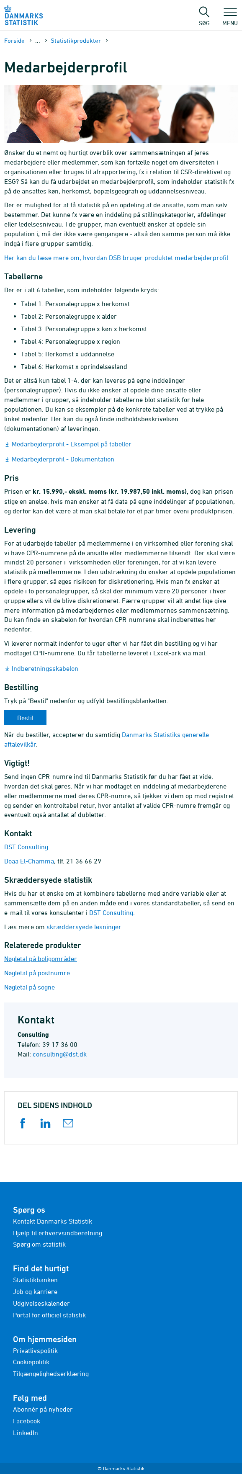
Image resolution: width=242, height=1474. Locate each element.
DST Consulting (26, 846)
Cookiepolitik (31, 1362)
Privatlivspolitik (35, 1350)
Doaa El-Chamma (29, 861)
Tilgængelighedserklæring (51, 1373)
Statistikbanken (35, 1279)
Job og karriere (35, 1291)
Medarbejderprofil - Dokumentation (63, 459)
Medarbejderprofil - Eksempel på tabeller (71, 444)
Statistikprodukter (76, 40)
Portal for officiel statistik (49, 1315)
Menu (230, 19)
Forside (14, 40)
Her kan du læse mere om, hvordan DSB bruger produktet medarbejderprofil (116, 257)
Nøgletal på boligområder (40, 958)
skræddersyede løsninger (83, 926)
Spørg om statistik (39, 1244)
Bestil (25, 718)
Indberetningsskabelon (45, 668)
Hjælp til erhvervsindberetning (57, 1233)
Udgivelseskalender (41, 1303)
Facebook (26, 1421)
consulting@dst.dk (60, 1054)
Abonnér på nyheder (43, 1409)
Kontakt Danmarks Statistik (52, 1221)
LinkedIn (25, 1432)
